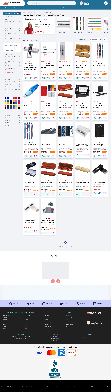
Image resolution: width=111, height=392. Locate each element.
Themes (5, 317)
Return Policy (69, 324)
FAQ (67, 319)
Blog (67, 326)
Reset (14, 13)
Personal (47, 319)
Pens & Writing (9, 16)
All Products (8, 8)
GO (17, 48)
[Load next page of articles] (58, 281)
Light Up (79, 8)
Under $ (7, 50)
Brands (5, 319)
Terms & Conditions (71, 322)
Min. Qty (12, 50)
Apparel (23, 8)
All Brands (16, 8)
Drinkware (46, 8)
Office (85, 8)
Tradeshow (48, 326)
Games (58, 8)
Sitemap (93, 386)
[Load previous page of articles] (53, 281)
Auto (29, 8)
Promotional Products (32, 12)
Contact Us (69, 317)
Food (52, 8)
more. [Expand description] (37, 72)
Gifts (64, 8)
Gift (26, 322)
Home (73, 8)
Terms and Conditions (74, 386)
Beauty (103, 8)
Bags (40, 8)
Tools (46, 324)
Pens (97, 8)
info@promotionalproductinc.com (90, 337)
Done (18, 13)
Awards (34, 8)
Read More (39, 31)
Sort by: (86, 39)
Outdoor (92, 8)
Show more (9, 41)
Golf (68, 8)
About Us (68, 315)
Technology (48, 322)
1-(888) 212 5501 (53, 337)
